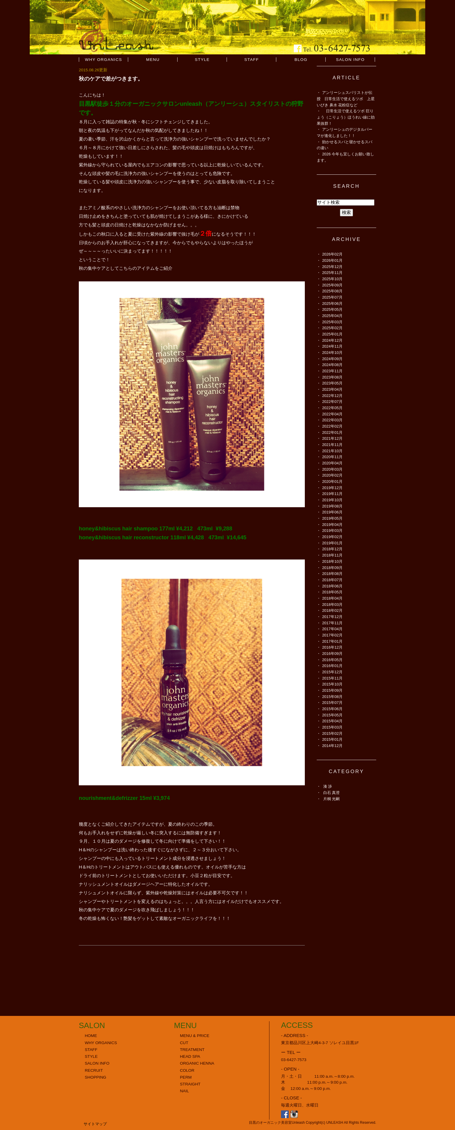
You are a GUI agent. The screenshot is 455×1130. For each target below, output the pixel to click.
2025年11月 (332, 272)
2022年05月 (332, 408)
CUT (184, 1043)
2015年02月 (332, 733)
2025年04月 (332, 315)
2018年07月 (332, 580)
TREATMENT (192, 1049)
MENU (153, 59)
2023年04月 (332, 389)
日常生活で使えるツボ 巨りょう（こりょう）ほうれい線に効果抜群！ (346, 117)
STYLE (202, 59)
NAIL (184, 1091)
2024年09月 (332, 359)
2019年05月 (332, 518)
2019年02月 (332, 537)
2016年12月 (332, 647)
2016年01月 (332, 665)
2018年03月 (332, 604)
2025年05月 (332, 309)
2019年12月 (332, 488)
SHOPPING (95, 1077)
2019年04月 (332, 524)
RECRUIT (94, 1070)
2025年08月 (332, 291)
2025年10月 (332, 279)
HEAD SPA (190, 1056)
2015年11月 (332, 678)
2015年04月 (332, 721)
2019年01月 (332, 543)
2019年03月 (332, 530)
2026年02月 (332, 254)
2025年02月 (332, 328)
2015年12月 (332, 672)
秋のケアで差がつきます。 (111, 78)
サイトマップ (95, 1124)
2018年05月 (332, 592)
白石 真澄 (331, 792)
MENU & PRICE (194, 1035)
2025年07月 (332, 297)
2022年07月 (332, 401)
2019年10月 (332, 500)
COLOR (187, 1070)
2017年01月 (332, 641)
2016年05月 (332, 660)
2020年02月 (332, 475)
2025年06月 (332, 303)
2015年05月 (332, 715)
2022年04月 (332, 414)
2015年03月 (332, 727)
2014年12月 (332, 745)
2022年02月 (332, 426)
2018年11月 (332, 555)
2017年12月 (332, 616)
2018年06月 (332, 586)
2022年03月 (332, 420)
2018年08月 (332, 573)
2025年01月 (332, 334)
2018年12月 (332, 549)
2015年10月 (332, 684)
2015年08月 (332, 696)
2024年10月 (332, 352)
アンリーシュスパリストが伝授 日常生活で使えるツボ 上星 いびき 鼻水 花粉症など (348, 98)
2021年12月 (332, 438)
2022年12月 (332, 395)
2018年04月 (332, 598)
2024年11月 (332, 346)
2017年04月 (332, 629)
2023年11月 (332, 371)
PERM (186, 1077)
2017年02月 (332, 635)
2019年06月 (332, 512)
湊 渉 (327, 786)
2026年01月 (332, 260)
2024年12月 (332, 340)
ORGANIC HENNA (197, 1063)
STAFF (251, 59)
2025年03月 (332, 322)
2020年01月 (332, 481)
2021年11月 (332, 444)
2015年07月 (332, 702)
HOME (91, 1035)
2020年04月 (332, 463)
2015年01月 (332, 739)
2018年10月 (332, 561)
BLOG (300, 59)
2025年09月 (332, 285)
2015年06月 (332, 709)
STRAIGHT (190, 1084)
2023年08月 (332, 377)
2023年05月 (332, 383)
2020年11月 (332, 457)
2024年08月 (332, 365)
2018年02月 (332, 610)
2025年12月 (332, 266)
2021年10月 (332, 451)
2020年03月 (332, 469)
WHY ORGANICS (103, 59)
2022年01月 (332, 432)
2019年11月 (332, 493)
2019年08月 (332, 506)
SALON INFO (350, 59)
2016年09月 (332, 653)
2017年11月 (332, 623)
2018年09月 (332, 567)
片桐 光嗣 (331, 799)
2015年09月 (332, 690)
